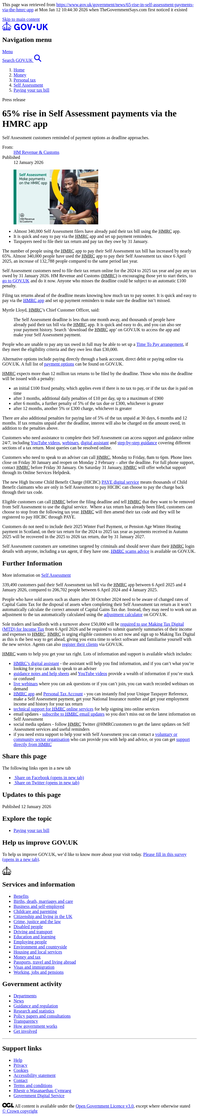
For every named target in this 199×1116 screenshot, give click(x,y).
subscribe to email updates (73, 714)
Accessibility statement (35, 1075)
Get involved (25, 1031)
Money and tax (27, 957)
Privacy (20, 1065)
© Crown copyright (20, 1111)
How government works (35, 1026)
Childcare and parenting (35, 911)
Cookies (21, 1070)
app (33, 300)
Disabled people (28, 926)
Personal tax (25, 80)
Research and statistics (34, 1011)
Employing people (30, 941)
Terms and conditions (33, 1085)
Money (20, 75)
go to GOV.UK (15, 280)
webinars (70, 442)
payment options (59, 364)
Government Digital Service (39, 1095)
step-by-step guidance (137, 442)
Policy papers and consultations (42, 1016)
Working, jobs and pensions (39, 972)
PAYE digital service (120, 482)
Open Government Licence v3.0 (105, 1106)
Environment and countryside (40, 946)
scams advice (130, 551)
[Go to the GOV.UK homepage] (25, 28)
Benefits (21, 896)
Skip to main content (21, 19)
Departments (25, 995)
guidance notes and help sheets (41, 673)
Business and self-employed (39, 906)
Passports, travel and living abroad (45, 962)
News (19, 1000)
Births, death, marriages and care (43, 901)
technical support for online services (53, 709)
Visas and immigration (34, 967)
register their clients (80, 644)
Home (19, 69)
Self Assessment (28, 85)
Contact (21, 1080)
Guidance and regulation (36, 1006)
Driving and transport (33, 931)
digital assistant (95, 442)
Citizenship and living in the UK (43, 916)
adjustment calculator (123, 614)
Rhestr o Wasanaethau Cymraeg (42, 1090)
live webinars (26, 683)
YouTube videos (45, 442)
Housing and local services (38, 952)
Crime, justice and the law (37, 921)
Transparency (26, 1021)
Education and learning (34, 936)
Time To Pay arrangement (159, 344)
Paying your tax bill (31, 90)
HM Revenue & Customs (36, 152)
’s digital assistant (36, 663)
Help (18, 1060)
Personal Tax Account (63, 693)
